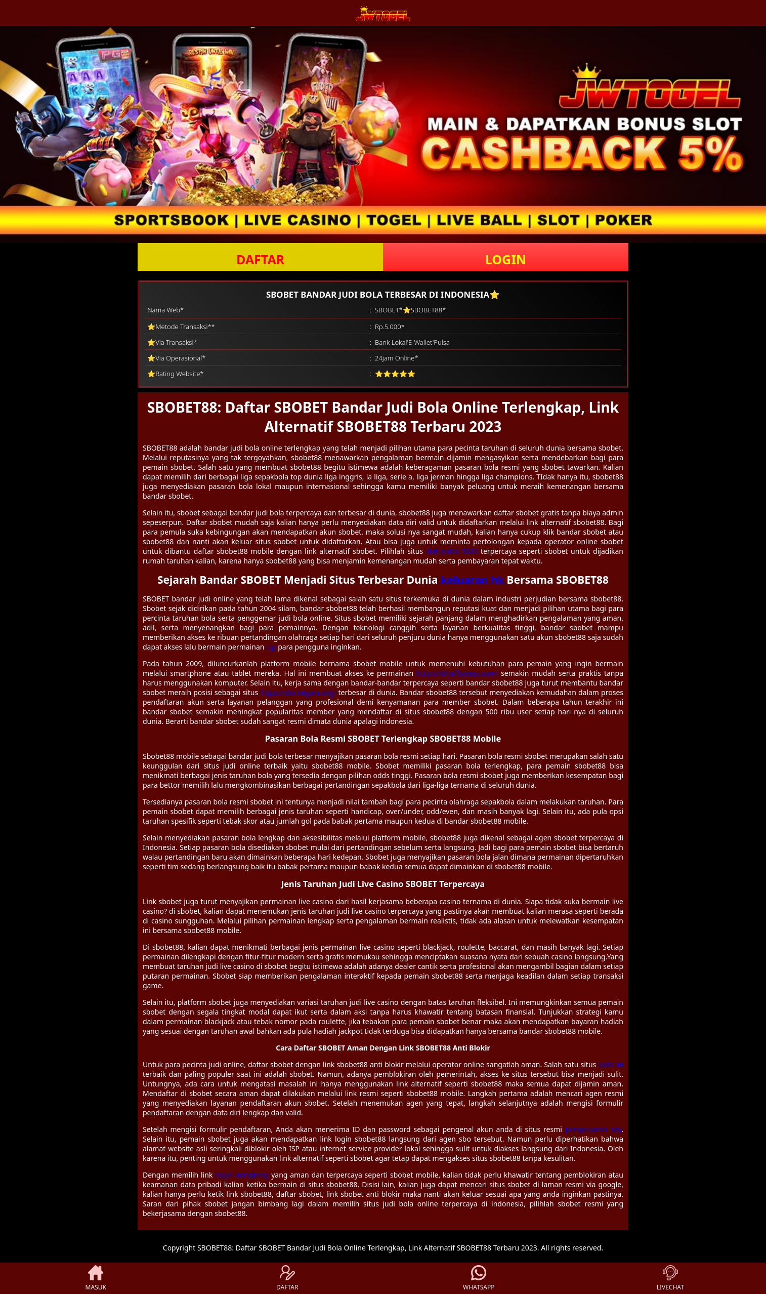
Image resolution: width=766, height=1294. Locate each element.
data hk (610, 1064)
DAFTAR (260, 259)
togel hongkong (242, 1175)
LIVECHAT (670, 1278)
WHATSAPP (478, 1278)
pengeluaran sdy (593, 1129)
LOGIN (505, 259)
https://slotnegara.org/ (298, 692)
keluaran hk (472, 580)
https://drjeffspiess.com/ (457, 673)
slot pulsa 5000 (452, 551)
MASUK (96, 1278)
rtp (271, 647)
